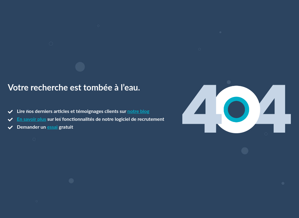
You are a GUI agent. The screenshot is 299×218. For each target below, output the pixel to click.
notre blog (138, 111)
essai (52, 127)
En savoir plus (31, 119)
